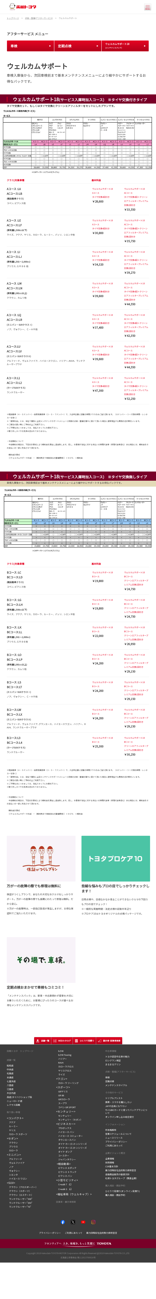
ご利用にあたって (114, 1145)
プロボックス (63, 1128)
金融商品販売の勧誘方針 (117, 1174)
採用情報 (109, 1162)
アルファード (14, 1159)
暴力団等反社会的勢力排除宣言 (120, 1170)
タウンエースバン (66, 1139)
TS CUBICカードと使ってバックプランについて (126, 1111)
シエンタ (12, 1174)
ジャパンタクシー (66, 1159)
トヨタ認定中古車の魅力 (117, 1056)
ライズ (60, 1074)
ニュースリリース (114, 1137)
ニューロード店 (14, 1101)
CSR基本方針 (111, 1166)
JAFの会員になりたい (116, 1106)
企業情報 (109, 1158)
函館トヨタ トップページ (20, 1051)
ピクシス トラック (66, 1172)
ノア (10, 1166)
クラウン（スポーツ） (19, 1191)
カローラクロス (65, 1066)
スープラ (61, 1103)
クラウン (12, 1142)
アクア (11, 1122)
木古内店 (11, 1093)
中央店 (10, 1069)
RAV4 (59, 1062)
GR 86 (60, 1095)
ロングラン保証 (113, 1060)
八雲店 (10, 1085)
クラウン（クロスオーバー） (22, 1187)
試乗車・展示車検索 (66, 1201)
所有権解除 (110, 1130)
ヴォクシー (13, 1170)
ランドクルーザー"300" (19, 1199)
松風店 (10, 1073)
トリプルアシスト (114, 1098)
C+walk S (61, 1189)
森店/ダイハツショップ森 (19, 1097)
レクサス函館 (13, 1104)
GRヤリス (62, 1091)
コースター (62, 1155)
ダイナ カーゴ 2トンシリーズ (71, 1147)
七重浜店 (11, 1081)
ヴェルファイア (15, 1162)
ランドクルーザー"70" (19, 1206)
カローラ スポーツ (17, 1134)
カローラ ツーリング (67, 1083)
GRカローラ (63, 1099)
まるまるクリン (113, 1064)
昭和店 (10, 1065)
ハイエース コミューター (69, 1135)
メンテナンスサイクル (116, 1085)
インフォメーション (115, 1124)
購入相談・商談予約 (115, 1185)
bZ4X (59, 1051)
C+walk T (61, 1184)
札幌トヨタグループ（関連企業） (121, 1178)
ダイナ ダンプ (64, 1151)
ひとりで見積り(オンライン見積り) (122, 1191)
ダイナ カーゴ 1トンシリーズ (71, 1143)
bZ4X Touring (63, 1054)
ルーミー (12, 1126)
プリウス (12, 1146)
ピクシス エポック (66, 1168)
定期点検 (109, 1081)
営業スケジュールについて (118, 1133)
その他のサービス (114, 1092)
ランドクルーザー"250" (19, 1202)
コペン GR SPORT (66, 1107)
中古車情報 (110, 1051)
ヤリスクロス (63, 1070)
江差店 (10, 1089)
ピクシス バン (64, 1175)
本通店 (10, 1077)
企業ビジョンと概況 (115, 1153)
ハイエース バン (65, 1132)
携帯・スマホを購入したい (118, 1102)
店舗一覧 (11, 1060)
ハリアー (62, 1058)
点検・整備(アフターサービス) (120, 1071)
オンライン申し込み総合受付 (119, 1116)
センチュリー (64, 1115)
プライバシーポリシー (116, 1141)
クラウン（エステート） (20, 1194)
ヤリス (11, 1130)
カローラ (12, 1150)
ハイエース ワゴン (17, 1178)
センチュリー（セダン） (69, 1119)
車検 (107, 1077)
